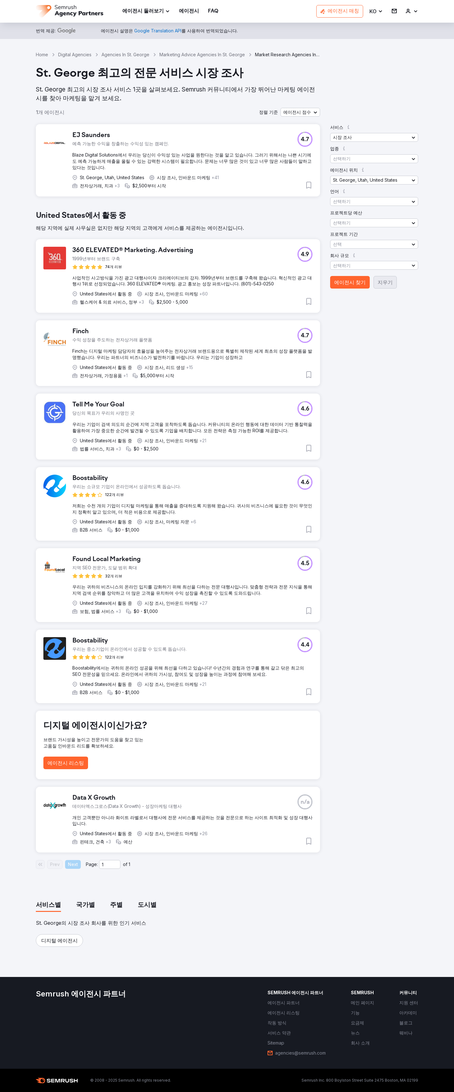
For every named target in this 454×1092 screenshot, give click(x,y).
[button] (376, 11)
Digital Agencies (74, 54)
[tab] (48, 905)
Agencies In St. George (125, 54)
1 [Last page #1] (129, 864)
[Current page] (109, 864)
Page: (92, 864)
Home (42, 54)
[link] (189, 11)
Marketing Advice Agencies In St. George (202, 54)
